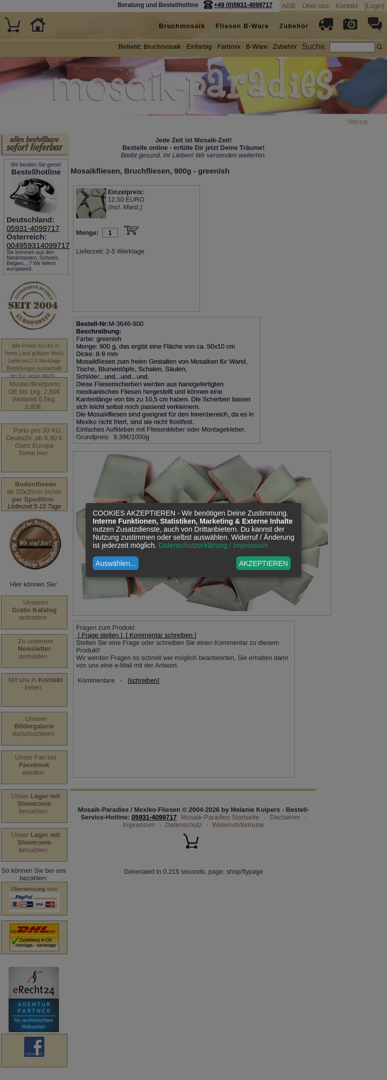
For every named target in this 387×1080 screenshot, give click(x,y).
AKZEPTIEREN (263, 563)
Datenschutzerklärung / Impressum (213, 545)
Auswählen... (116, 563)
